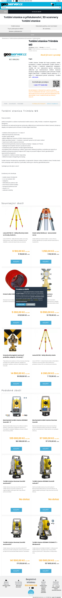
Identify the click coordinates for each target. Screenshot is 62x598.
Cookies (36, 300)
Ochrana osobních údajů (23, 300)
